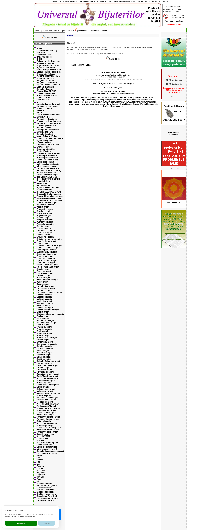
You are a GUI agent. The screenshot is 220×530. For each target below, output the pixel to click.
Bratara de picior (44, 395)
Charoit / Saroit (43, 235)
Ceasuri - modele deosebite (49, 72)
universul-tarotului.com (101, 98)
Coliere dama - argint (46, 389)
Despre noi (94, 31)
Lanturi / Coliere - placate (48, 168)
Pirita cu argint (43, 325)
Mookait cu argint (44, 301)
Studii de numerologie (46, 494)
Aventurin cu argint (45, 222)
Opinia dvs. (83, 31)
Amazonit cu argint (45, 209)
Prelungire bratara (44, 483)
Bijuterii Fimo (42, 438)
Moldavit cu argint (44, 299)
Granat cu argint (44, 271)
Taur (38, 458)
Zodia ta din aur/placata (47, 177)
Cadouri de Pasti (44, 55)
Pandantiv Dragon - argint (48, 419)
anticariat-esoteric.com (142, 100)
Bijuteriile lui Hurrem (46, 68)
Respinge (47, 523)
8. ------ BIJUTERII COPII (47, 423)
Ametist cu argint (44, 211)
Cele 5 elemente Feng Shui (48, 115)
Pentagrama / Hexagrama (48, 130)
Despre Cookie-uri (100, 94)
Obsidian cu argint (45, 308)
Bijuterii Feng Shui (45, 140)
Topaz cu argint (43, 368)
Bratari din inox (43, 181)
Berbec (40, 455)
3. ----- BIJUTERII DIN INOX (48, 179)
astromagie (128, 83)
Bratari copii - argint (45, 425)
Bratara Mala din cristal (47, 95)
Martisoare (41, 53)
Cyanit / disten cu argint (47, 260)
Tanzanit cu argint (44, 363)
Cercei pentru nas (44, 445)
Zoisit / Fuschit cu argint (47, 376)
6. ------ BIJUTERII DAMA (47, 378)
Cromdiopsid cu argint (46, 250)
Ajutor (63, 31)
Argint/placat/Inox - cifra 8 (48, 65)
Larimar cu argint (44, 290)
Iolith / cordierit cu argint (47, 280)
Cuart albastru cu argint (47, 252)
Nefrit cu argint (43, 305)
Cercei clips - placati (45, 162)
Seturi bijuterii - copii (46, 434)
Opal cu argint (43, 316)
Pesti (39, 479)
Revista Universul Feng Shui (49, 85)
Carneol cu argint (44, 233)
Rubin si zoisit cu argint (47, 338)
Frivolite (40, 440)
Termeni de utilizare (109, 91)
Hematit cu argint (44, 275)
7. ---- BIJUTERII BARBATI (48, 404)
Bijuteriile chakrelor (45, 78)
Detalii (173, 96)
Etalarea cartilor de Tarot (47, 498)
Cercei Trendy (43, 387)
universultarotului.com (123, 98)
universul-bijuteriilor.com (84, 100)
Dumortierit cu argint (46, 263)
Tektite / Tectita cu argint (47, 365)
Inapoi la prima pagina (80, 65)
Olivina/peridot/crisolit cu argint (50, 314)
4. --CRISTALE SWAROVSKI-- (49, 192)
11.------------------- (44, 488)
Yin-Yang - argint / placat (47, 106)
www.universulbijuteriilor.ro (113, 73)
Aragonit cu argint (44, 220)
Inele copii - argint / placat (48, 430)
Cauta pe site (51, 38)
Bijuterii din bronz (44, 190)
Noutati (40, 48)
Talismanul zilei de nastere (48, 61)
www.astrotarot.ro (135, 102)
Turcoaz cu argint (44, 370)
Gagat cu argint (43, 269)
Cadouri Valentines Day (47, 50)
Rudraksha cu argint (45, 63)
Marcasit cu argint (44, 297)
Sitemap (122, 91)
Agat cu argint (43, 207)
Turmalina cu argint (45, 372)
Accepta (21, 523)
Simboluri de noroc (45, 89)
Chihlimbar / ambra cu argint (49, 239)
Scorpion (41, 470)
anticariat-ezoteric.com (144, 98)
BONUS (71, 31)
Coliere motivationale (46, 93)
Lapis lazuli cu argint (46, 288)
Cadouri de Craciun (45, 500)
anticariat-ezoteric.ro (70, 1)
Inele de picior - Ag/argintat (48, 393)
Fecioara (40, 466)
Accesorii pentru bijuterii (47, 443)
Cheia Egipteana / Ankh (47, 125)
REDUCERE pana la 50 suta (49, 70)
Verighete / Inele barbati (47, 83)
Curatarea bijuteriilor (46, 149)
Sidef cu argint (43, 350)
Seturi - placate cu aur (46, 173)
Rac (38, 462)
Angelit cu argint (44, 215)
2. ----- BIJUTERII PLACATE (48, 153)
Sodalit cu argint (44, 355)
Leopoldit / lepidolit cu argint (49, 293)
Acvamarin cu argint (45, 205)
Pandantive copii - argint (47, 432)
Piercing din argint (45, 402)
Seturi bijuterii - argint (46, 400)
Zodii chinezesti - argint (47, 453)
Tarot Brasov (112, 104)
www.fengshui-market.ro (115, 102)
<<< (68, 65)
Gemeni (40, 460)
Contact (104, 31)
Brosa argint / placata (46, 74)
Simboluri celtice (44, 128)
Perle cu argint (43, 318)
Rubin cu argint (43, 335)
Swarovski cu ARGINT (46, 91)
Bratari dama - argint (46, 380)
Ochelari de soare (44, 143)
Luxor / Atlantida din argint (48, 104)
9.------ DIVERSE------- (46, 436)
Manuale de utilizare (45, 87)
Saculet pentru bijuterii (47, 485)
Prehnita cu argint (44, 329)
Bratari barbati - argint (46, 410)
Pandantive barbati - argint (48, 417)
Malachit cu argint (44, 295)
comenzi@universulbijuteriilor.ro (116, 75)
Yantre (39, 113)
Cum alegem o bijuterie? (173, 133)
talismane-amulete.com (120, 100)
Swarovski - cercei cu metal (49, 198)
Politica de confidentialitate (122, 94)
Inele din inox (42, 183)
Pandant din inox (44, 185)
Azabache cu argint (45, 224)
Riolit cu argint (43, 331)
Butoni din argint (44, 421)
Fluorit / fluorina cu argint (48, 267)
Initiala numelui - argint (47, 449)
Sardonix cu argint (45, 342)
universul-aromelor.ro (160, 1)
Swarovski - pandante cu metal (50, 196)
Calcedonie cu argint (46, 230)
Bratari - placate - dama (47, 155)
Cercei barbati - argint (46, 413)
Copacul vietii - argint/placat (49, 121)
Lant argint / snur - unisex (48, 145)
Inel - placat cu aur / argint (48, 164)
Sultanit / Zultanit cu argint (48, 361)
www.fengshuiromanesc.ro (93, 104)
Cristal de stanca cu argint (48, 248)
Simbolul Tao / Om (45, 132)
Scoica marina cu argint (47, 344)
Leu (38, 464)
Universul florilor (44, 147)
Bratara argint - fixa (45, 383)
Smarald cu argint (44, 353)
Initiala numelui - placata (47, 166)
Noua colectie (43, 100)
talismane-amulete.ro (87, 1)
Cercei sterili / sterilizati (47, 447)
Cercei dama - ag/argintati (48, 385)
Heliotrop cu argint (45, 273)
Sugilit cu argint (44, 359)
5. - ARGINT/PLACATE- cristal (49, 200)
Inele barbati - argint (45, 415)
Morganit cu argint (45, 303)
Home (37, 31)
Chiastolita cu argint (45, 237)
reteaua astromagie (112, 87)
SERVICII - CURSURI (45, 490)
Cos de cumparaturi (50, 31)
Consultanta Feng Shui (47, 496)
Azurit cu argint (43, 226)
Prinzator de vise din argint (48, 408)
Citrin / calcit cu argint (46, 241)
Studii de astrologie (45, 492)
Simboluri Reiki (43, 117)
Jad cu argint (42, 282)
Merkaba (40, 110)
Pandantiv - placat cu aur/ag (49, 170)
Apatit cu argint (43, 218)
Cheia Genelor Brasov (129, 104)
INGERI (40, 59)
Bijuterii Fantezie (44, 151)
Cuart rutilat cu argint (46, 258)
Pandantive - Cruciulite (47, 119)
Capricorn (41, 475)
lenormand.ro (117, 106)
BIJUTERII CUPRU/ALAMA (48, 76)
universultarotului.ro (114, 1)
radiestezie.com (144, 1)
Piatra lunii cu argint (45, 320)
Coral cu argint (43, 243)
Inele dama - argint (45, 391)
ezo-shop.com (102, 100)
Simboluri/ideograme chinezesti (50, 451)
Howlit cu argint (43, 278)
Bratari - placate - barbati (47, 158)
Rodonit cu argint (44, 333)
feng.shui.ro (56, 1)
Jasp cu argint (43, 284)
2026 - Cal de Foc (44, 57)
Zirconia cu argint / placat (48, 374)
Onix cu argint (43, 312)
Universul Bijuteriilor (101, 83)
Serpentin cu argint (45, 348)
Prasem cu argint (44, 327)
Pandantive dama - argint (48, 398)
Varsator (40, 477)
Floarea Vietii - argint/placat (49, 123)
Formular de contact (173, 21)
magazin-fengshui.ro (94, 102)
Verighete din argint (45, 80)
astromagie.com (76, 102)
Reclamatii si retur (174, 24)
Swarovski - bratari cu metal (49, 194)
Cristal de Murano (44, 98)
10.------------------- (44, 481)
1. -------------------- (44, 102)
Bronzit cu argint (44, 228)
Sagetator (41, 473)
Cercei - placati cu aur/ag (47, 160)
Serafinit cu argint (44, 346)
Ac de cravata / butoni (46, 406)
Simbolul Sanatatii (45, 134)
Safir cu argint (43, 340)
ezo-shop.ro (101, 1)
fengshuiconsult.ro (130, 1)
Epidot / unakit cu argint (47, 265)
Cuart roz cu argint (45, 256)
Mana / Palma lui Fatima (47, 136)
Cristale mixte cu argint (47, 203)
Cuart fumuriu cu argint (47, 254)
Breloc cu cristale (44, 108)
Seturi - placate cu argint (47, 175)
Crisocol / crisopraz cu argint (49, 245)
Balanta (40, 468)
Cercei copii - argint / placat (49, 428)
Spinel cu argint (43, 357)
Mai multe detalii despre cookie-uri (20, 516)
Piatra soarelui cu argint (47, 323)
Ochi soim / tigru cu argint (48, 310)
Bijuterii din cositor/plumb (48, 188)
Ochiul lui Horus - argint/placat (50, 138)
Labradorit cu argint (45, 286)
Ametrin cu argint (44, 213)
